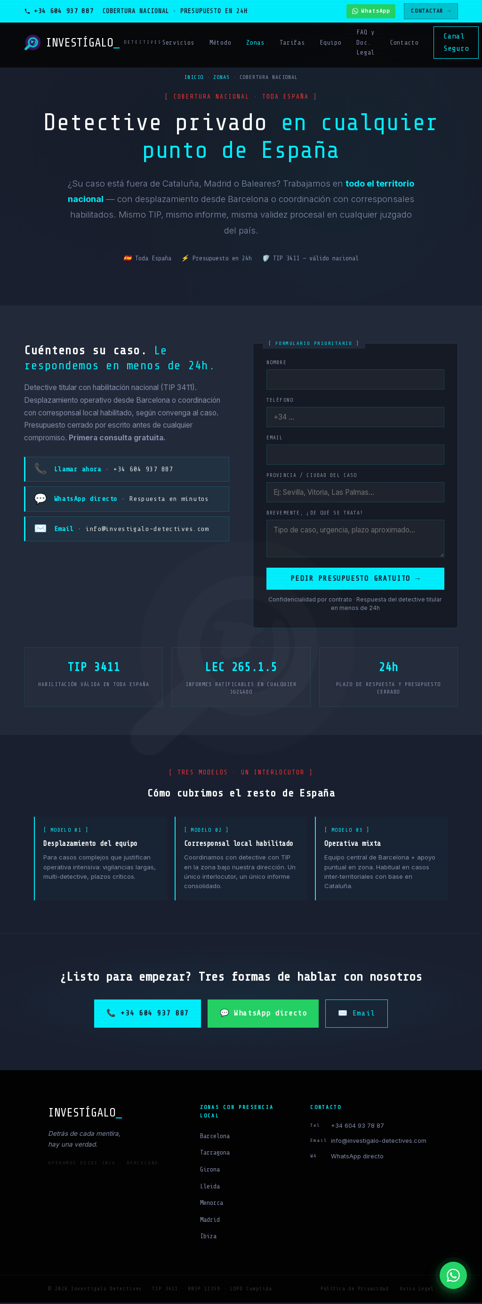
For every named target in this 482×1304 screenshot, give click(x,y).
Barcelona (215, 1137)
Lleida (210, 1187)
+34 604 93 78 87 (357, 1127)
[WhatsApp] (453, 1275)
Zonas (255, 42)
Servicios (178, 42)
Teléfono (279, 400)
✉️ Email (356, 1014)
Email (274, 438)
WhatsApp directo (357, 1157)
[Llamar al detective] (59, 11)
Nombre (276, 362)
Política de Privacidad (354, 1290)
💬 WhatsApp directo (263, 1014)
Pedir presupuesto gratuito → (355, 580)
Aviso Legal (417, 1290)
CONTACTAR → (430, 11)
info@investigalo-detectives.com (378, 1142)
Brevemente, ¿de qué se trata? (314, 513)
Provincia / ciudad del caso (311, 475)
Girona (210, 1170)
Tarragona (215, 1153)
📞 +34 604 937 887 (147, 1014)
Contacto (404, 42)
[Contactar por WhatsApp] (370, 11)
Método (220, 42)
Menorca (211, 1204)
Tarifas (292, 42)
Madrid (210, 1221)
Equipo (330, 42)
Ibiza (208, 1237)
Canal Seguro (456, 42)
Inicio (194, 77)
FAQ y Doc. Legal (365, 42)
